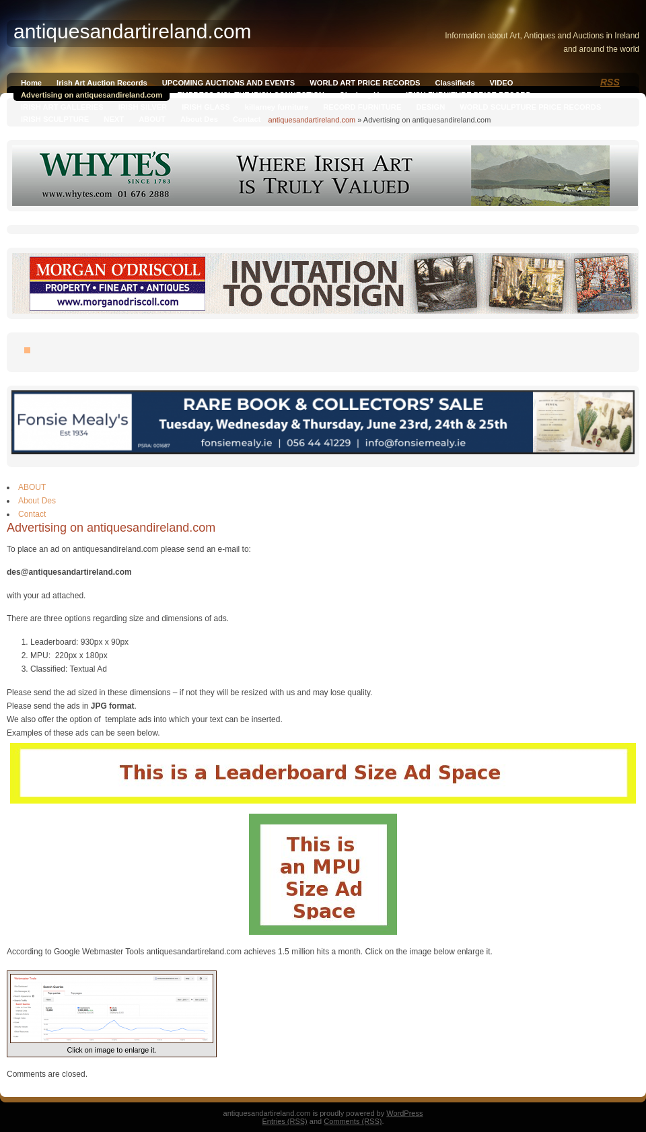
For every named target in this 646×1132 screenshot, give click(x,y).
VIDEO (501, 83)
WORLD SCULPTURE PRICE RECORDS (530, 107)
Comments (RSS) (353, 1121)
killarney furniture (277, 107)
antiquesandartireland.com (312, 120)
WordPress (404, 1113)
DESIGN (430, 107)
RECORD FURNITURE (362, 107)
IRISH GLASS (205, 107)
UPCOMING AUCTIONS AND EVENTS (228, 83)
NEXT (114, 119)
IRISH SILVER (143, 107)
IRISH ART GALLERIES (62, 107)
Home (31, 83)
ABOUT (152, 119)
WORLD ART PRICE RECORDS (365, 83)
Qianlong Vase (365, 95)
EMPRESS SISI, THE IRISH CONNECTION (250, 95)
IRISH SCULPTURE (55, 119)
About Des (199, 119)
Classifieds (455, 83)
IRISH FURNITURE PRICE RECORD (468, 95)
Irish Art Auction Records (102, 83)
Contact (247, 119)
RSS (610, 82)
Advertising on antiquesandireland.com (91, 95)
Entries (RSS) (285, 1121)
